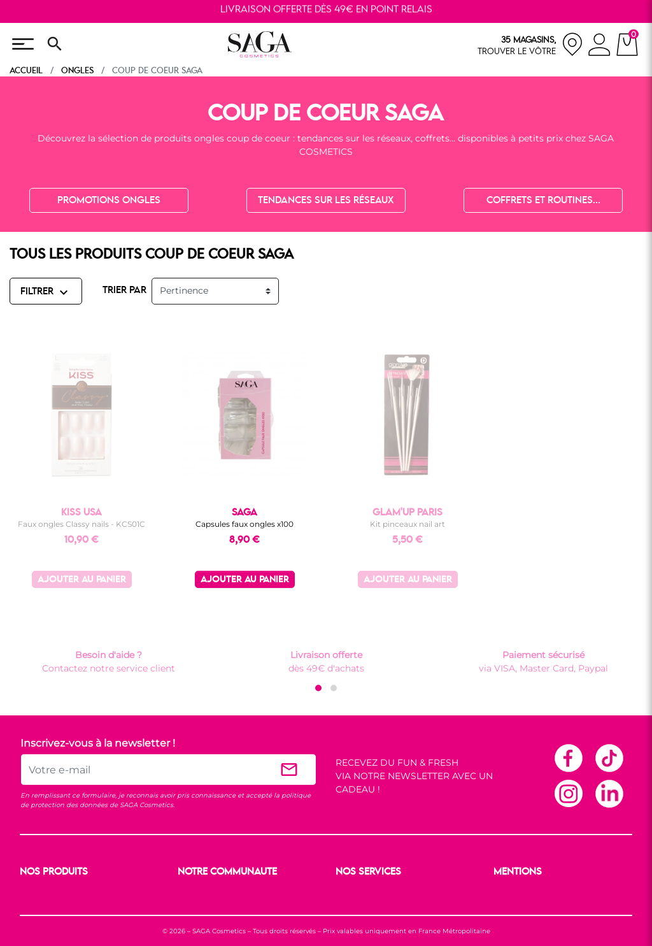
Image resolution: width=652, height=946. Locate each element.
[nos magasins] (530, 44)
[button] (318, 688)
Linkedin (608, 793)
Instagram (568, 793)
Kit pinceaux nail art (407, 524)
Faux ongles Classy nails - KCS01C (81, 524)
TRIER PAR (124, 290)
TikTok (608, 757)
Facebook (568, 757)
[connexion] (599, 46)
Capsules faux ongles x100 (244, 524)
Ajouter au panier (82, 580)
